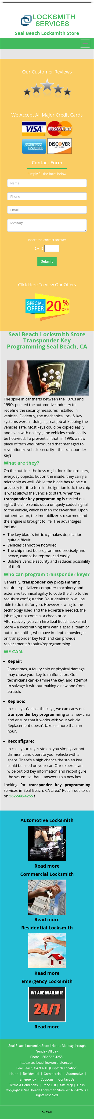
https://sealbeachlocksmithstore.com (47, 1062)
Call (47, 1112)
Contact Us (66, 1079)
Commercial (52, 1074)
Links (81, 1085)
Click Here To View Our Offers (47, 284)
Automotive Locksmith (46, 820)
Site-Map (66, 1085)
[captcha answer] (51, 248)
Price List (49, 1085)
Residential (31, 1074)
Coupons (47, 1079)
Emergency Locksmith (47, 981)
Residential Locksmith (47, 928)
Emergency (28, 1079)
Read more (47, 866)
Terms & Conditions (23, 1085)
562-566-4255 (21, 796)
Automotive (74, 1074)
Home (13, 1074)
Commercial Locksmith (47, 874)
